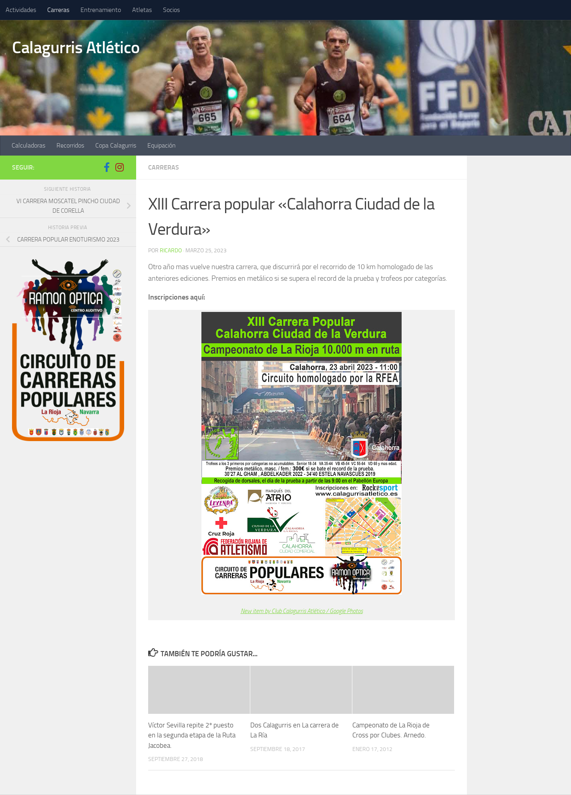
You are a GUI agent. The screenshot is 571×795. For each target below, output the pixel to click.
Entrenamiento (100, 10)
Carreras (58, 10)
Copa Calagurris (115, 145)
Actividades (21, 10)
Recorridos (70, 145)
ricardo (171, 250)
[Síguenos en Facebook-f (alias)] (106, 167)
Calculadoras (28, 145)
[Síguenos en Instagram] (119, 167)
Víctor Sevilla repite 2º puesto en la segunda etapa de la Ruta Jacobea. (191, 735)
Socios (171, 10)
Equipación (161, 145)
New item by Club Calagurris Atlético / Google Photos (302, 611)
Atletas (142, 10)
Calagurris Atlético (76, 48)
